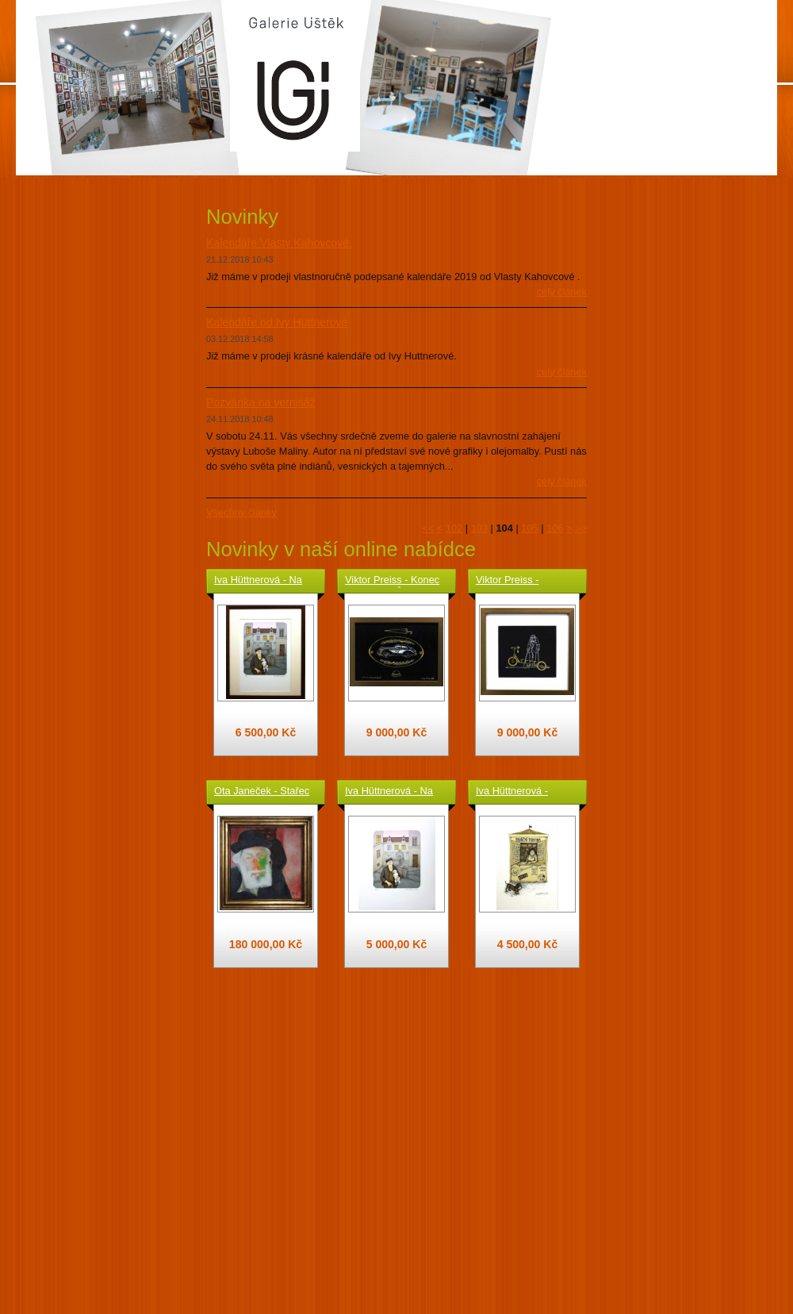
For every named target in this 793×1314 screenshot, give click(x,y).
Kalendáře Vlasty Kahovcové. (279, 242)
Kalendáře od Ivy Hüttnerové (276, 322)
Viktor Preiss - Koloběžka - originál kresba (520, 581)
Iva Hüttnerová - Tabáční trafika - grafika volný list (512, 792)
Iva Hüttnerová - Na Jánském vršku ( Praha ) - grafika (258, 581)
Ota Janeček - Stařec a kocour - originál (261, 792)
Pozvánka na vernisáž (261, 402)
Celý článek (562, 292)
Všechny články (241, 512)
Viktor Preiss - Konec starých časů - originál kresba (394, 581)
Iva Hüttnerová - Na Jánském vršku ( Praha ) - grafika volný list (394, 792)
